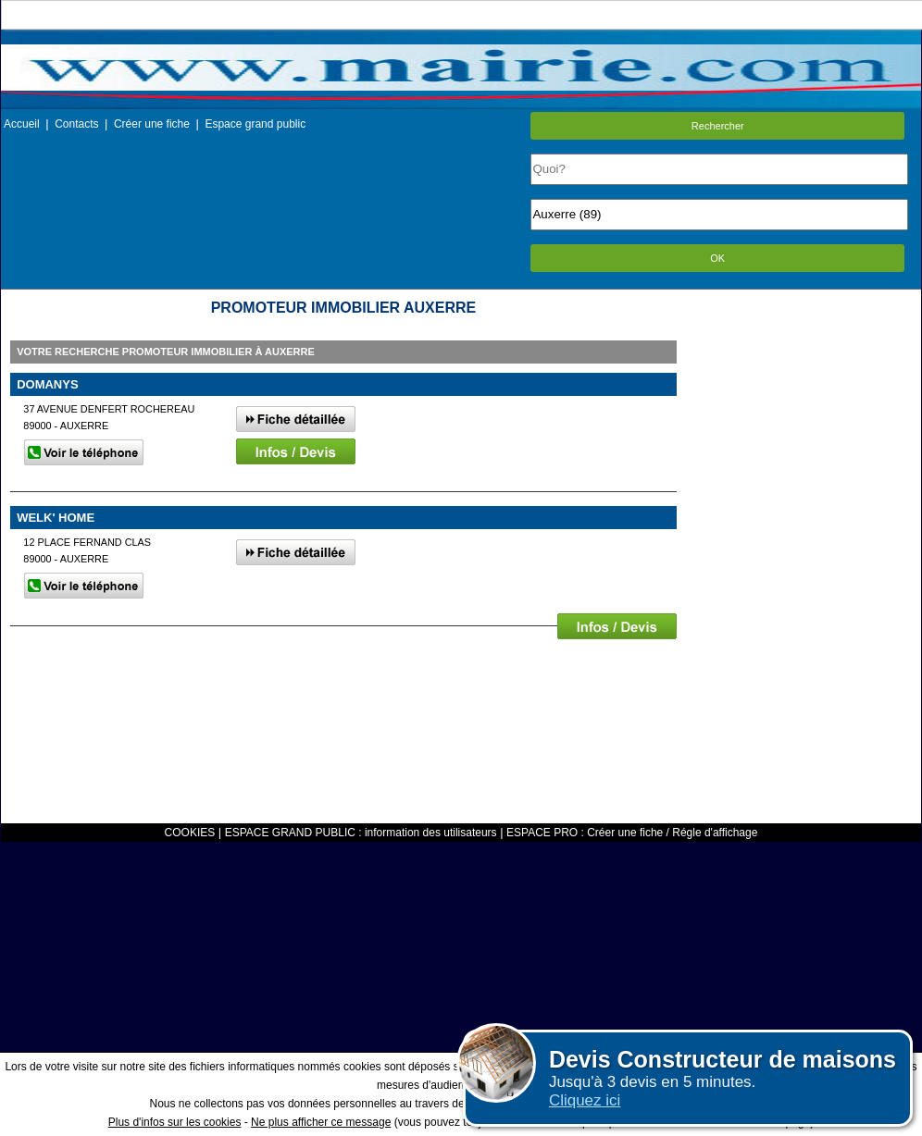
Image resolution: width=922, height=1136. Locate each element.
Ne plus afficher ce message (321, 1122)
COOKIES (190, 832)
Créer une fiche (152, 123)
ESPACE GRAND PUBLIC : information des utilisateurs (361, 832)
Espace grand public (255, 123)
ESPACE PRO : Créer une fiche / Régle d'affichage (631, 832)
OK (717, 258)
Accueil (22, 123)
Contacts (76, 123)
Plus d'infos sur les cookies (175, 1122)
